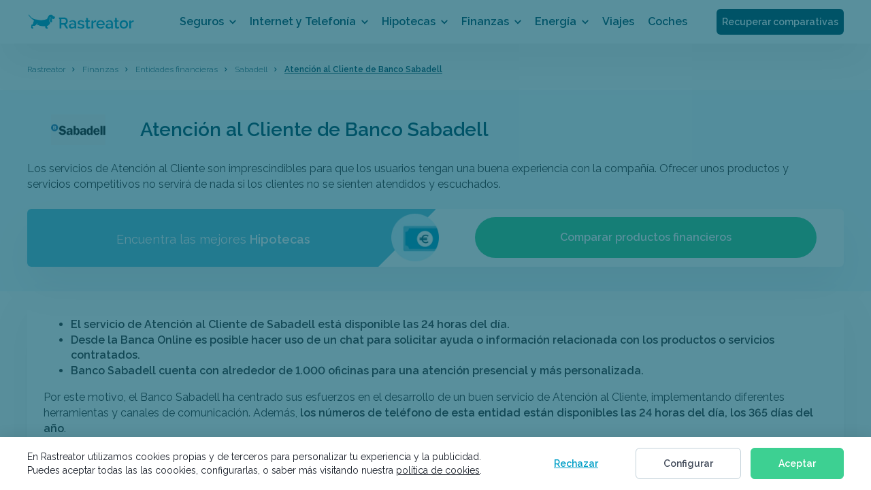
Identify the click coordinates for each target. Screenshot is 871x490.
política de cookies (438, 470)
